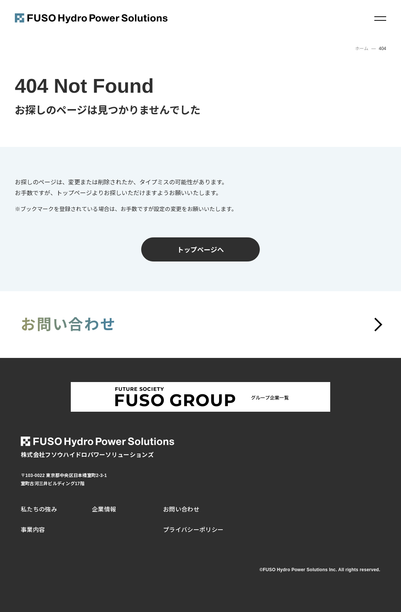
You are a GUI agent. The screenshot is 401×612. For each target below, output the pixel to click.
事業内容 (33, 530)
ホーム (361, 48)
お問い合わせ (181, 509)
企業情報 (104, 509)
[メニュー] (380, 18)
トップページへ (200, 249)
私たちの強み (39, 509)
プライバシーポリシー (193, 530)
